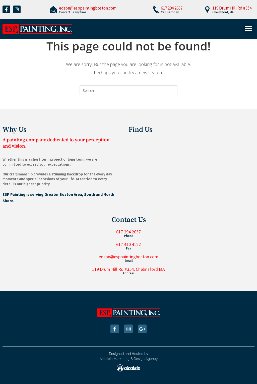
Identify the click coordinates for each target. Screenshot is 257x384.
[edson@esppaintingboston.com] (53, 9)
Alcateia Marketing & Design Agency (129, 359)
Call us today (170, 12)
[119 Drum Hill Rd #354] (207, 9)
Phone (128, 236)
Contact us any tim (72, 12)
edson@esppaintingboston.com (87, 8)
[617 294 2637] (156, 9)
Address (129, 273)
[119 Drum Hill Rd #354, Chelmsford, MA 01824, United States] (191, 169)
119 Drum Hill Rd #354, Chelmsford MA (128, 269)
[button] (248, 29)
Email (128, 261)
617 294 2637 (171, 8)
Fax (128, 248)
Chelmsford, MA (223, 12)
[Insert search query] (128, 90)
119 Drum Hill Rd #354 (231, 8)
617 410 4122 (128, 244)
